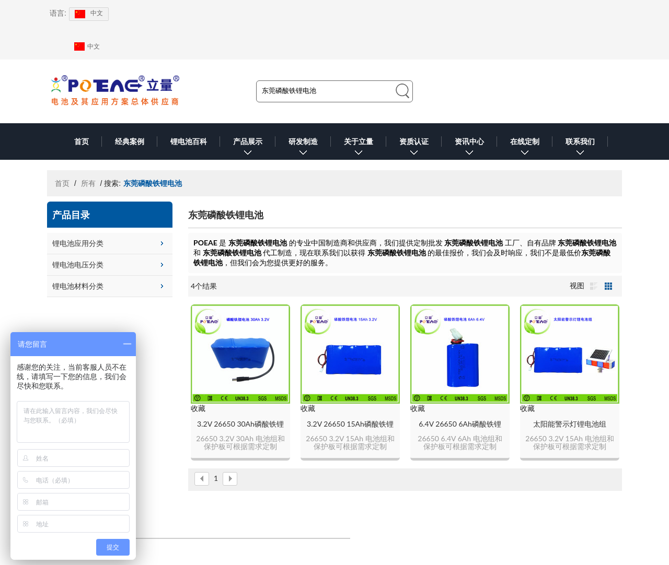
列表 (594, 286)
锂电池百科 (188, 141)
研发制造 (303, 148)
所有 (88, 183)
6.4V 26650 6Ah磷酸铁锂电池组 (460, 424)
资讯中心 (469, 148)
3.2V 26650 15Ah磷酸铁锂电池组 (350, 424)
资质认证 (414, 148)
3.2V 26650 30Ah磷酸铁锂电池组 (240, 424)
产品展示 (247, 148)
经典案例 (129, 141)
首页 (81, 141)
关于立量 (358, 148)
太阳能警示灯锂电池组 (569, 423)
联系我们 (580, 148)
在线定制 (524, 148)
